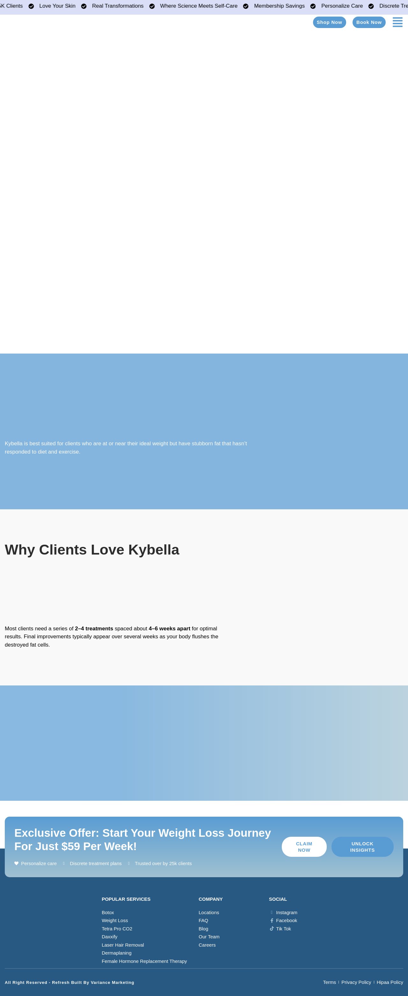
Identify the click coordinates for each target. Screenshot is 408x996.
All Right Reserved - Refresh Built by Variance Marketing (69, 982)
